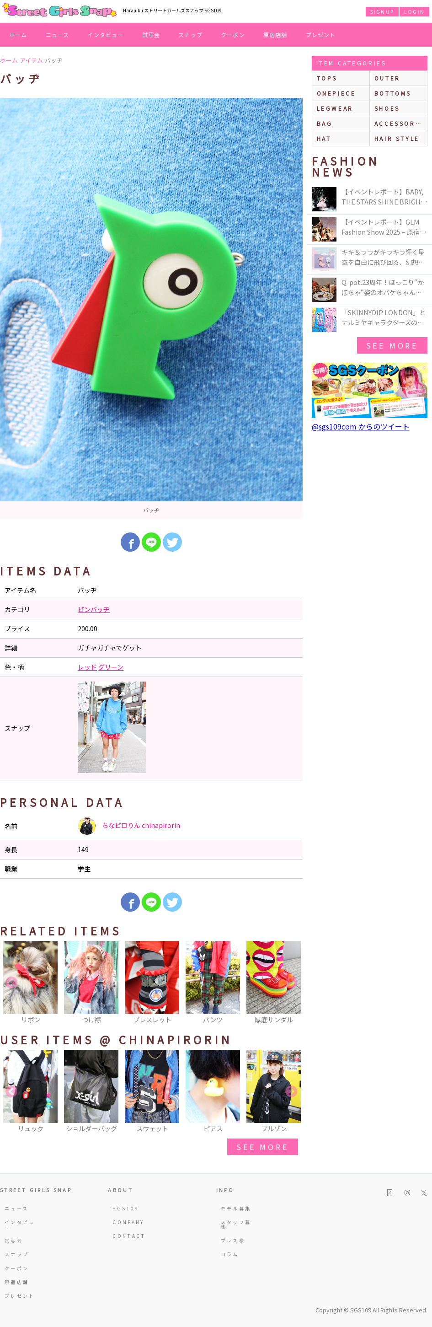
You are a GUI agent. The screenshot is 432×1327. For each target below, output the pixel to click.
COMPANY (128, 1222)
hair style (397, 138)
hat (324, 138)
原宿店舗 (275, 34)
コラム (230, 1254)
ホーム (18, 34)
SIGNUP (382, 11)
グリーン (110, 667)
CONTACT (128, 1235)
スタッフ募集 (236, 1224)
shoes (387, 108)
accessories (400, 123)
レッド (87, 667)
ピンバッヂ (94, 609)
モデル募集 (236, 1208)
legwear (335, 108)
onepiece (336, 93)
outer (387, 78)
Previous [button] (11, 983)
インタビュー (105, 34)
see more (262, 1146)
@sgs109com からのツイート (361, 426)
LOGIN (414, 11)
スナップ (190, 34)
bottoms (392, 93)
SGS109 (125, 1208)
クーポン (233, 34)
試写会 (151, 34)
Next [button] (291, 983)
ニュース (57, 34)
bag (325, 123)
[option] (151, 308)
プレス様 (233, 1240)
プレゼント (321, 34)
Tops (327, 78)
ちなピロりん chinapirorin (129, 826)
